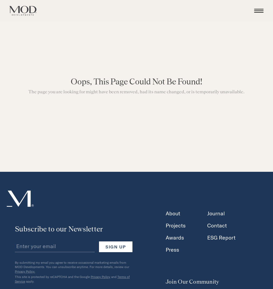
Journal (216, 213)
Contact (217, 225)
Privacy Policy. (25, 271)
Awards (175, 237)
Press (172, 249)
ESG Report (221, 237)
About (173, 213)
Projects (176, 225)
